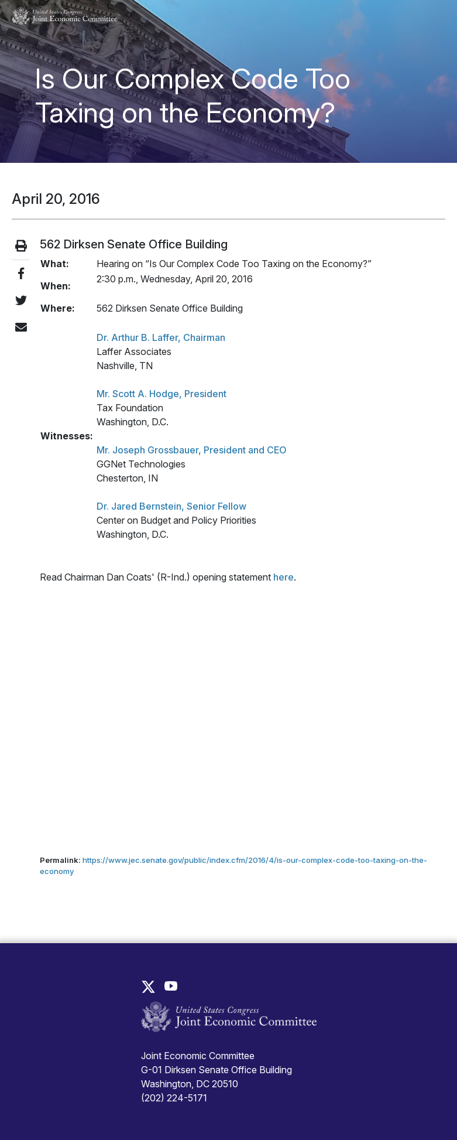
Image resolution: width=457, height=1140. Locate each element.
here (283, 577)
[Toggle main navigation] (429, 16)
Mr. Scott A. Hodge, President (161, 394)
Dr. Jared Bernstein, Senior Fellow (171, 506)
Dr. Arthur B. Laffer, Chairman (161, 337)
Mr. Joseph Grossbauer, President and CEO (192, 450)
